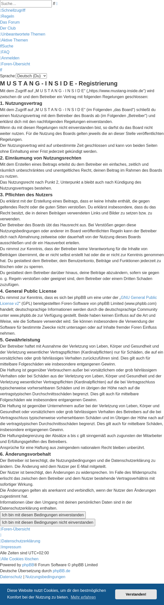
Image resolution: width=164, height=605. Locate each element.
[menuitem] (7, 16)
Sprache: (8, 76)
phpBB (28, 565)
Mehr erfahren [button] (83, 597)
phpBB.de (61, 571)
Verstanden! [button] (136, 594)
